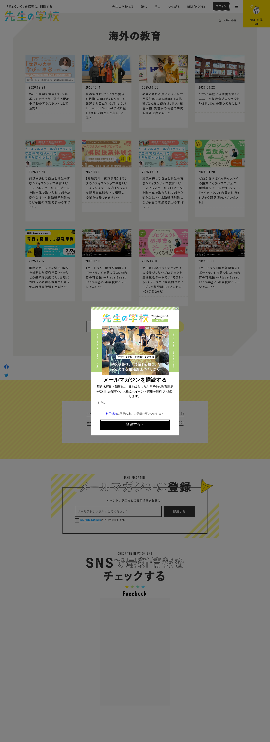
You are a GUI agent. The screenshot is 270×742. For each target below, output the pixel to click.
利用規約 (111, 414)
